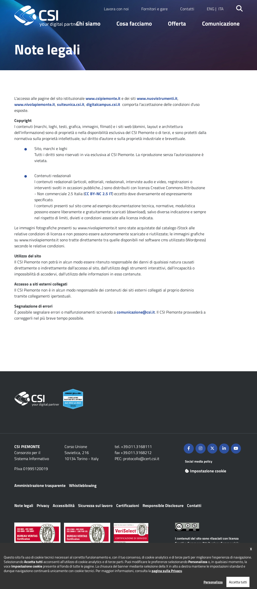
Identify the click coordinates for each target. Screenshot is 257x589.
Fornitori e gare (154, 9)
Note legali (23, 505)
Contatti (187, 9)
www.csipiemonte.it (103, 98)
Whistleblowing (83, 485)
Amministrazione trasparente (40, 485)
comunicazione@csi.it (136, 312)
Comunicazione (221, 23)
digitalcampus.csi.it (103, 104)
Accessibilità (64, 505)
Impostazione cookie (205, 471)
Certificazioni (127, 505)
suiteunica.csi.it (70, 104)
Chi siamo (88, 23)
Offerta (177, 23)
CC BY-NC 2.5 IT (98, 194)
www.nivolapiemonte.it (34, 104)
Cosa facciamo (134, 23)
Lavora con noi (116, 9)
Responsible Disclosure (163, 505)
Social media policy (198, 461)
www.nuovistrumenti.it (157, 98)
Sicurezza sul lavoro (95, 505)
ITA (221, 9)
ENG (210, 9)
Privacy (43, 505)
